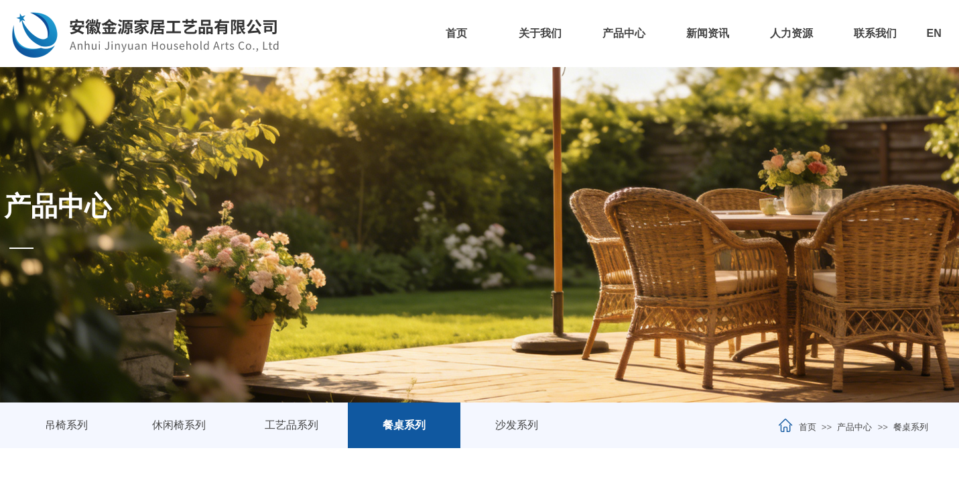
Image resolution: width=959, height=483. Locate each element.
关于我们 (540, 33)
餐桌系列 (910, 427)
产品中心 (623, 33)
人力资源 (791, 33)
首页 (456, 33)
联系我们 (875, 33)
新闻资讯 (707, 33)
